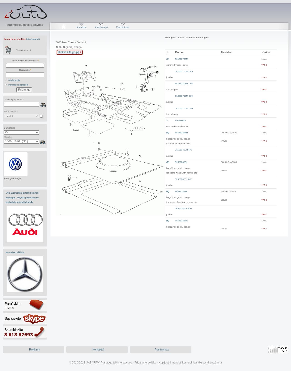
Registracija (14, 80)
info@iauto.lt (33, 39)
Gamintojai (122, 27)
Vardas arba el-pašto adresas (25, 61)
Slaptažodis (25, 70)
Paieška (81, 27)
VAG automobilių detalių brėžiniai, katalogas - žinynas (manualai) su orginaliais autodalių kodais (22, 197)
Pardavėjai (101, 27)
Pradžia (63, 27)
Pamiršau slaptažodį (18, 84)
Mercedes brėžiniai (15, 252)
